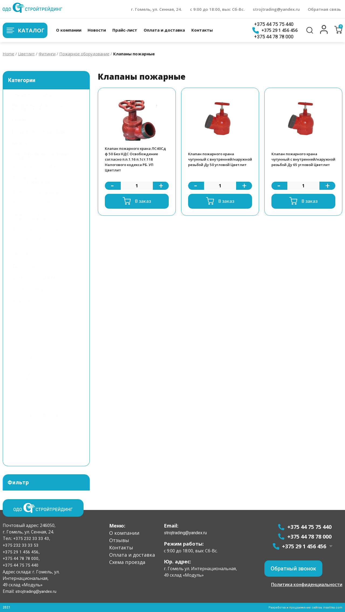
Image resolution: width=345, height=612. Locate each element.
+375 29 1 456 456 (274, 30)
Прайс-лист (124, 30)
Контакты (201, 30)
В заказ (143, 204)
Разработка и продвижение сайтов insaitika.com (304, 607)
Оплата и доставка (164, 30)
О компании (68, 30)
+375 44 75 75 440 (273, 24)
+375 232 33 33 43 (30, 538)
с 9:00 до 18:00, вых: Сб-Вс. (217, 9)
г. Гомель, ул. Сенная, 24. (156, 9)
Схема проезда (127, 562)
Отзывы (119, 540)
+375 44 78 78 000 (273, 36)
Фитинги (47, 53)
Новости (96, 30)
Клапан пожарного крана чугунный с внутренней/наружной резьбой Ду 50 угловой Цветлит (214, 161)
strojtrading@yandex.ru (276, 9)
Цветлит (26, 53)
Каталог (24, 30)
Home (8, 53)
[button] (324, 33)
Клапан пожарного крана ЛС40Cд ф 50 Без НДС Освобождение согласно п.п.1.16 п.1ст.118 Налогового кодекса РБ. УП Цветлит (135, 161)
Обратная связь (324, 9)
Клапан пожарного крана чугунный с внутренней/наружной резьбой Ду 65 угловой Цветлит (297, 161)
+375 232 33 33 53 (21, 544)
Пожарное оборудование (84, 53)
